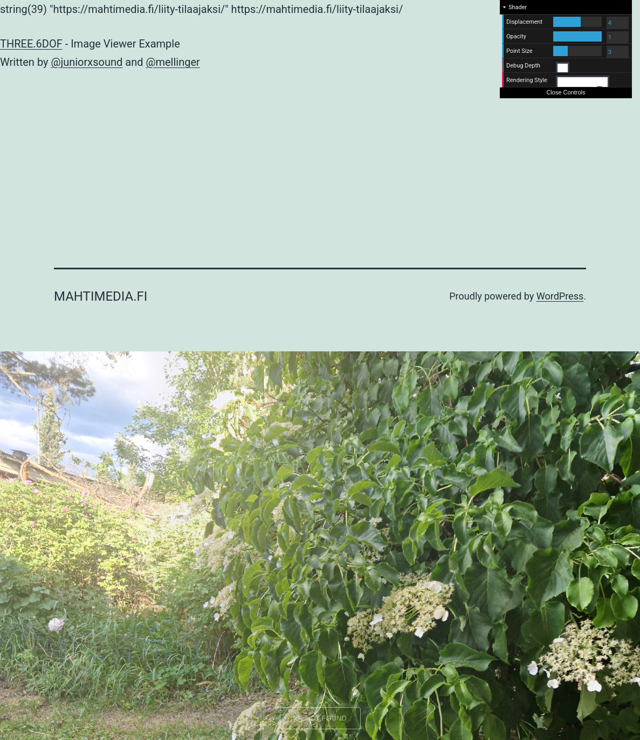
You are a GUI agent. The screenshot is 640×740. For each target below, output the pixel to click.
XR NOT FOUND (320, 718)
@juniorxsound (86, 62)
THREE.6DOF (31, 43)
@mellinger (172, 62)
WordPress (559, 296)
